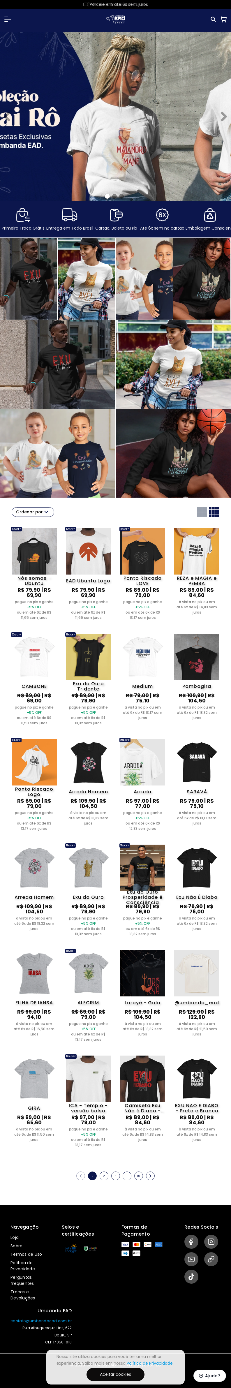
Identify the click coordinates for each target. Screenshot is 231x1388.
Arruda (142, 791)
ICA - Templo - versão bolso (88, 1108)
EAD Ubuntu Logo (88, 580)
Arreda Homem (88, 791)
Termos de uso (26, 1254)
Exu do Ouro (88, 897)
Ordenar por (33, 511)
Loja (14, 1237)
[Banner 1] (114, 196)
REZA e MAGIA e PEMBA (197, 581)
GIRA (34, 1108)
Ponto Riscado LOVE (143, 581)
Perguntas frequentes (22, 1280)
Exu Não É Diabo (197, 897)
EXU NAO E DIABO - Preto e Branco (196, 1108)
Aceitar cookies (115, 1374)
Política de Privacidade (22, 1266)
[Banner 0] (107, 196)
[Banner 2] (121, 196)
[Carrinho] (223, 19)
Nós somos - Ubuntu (34, 581)
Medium (142, 686)
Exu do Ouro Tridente (88, 686)
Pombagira (196, 686)
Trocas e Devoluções (22, 1295)
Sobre (16, 1246)
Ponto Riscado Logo (34, 792)
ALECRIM (88, 1002)
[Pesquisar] (214, 19)
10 (138, 1176)
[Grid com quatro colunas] (214, 512)
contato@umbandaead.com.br (41, 1320)
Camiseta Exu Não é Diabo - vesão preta (142, 1108)
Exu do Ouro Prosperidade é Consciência (143, 897)
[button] (7, 19)
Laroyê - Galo (143, 1002)
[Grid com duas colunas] (202, 512)
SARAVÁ (197, 791)
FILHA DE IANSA (34, 1002)
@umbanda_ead (196, 1002)
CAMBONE (34, 686)
